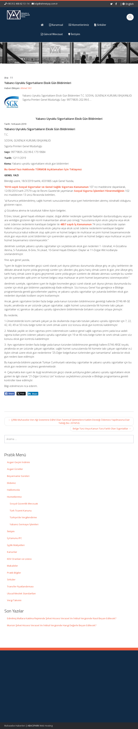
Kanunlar (12, 552)
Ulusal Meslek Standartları (21, 593)
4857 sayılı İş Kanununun (76, 224)
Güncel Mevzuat (85, 680)
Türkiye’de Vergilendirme (23, 517)
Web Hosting (46, 725)
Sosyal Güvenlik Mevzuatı (24, 503)
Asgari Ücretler (15, 469)
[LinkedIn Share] (32, 393)
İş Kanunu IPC (14, 538)
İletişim (11, 531)
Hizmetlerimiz (14, 496)
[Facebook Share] (9, 393)
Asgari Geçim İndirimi (18, 462)
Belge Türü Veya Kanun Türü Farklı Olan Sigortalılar (102, 428)
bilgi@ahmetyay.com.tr (46, 3)
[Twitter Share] (21, 393)
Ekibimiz (11, 483)
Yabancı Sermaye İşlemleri (24, 524)
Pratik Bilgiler (14, 572)
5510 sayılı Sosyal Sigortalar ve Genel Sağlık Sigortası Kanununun (47, 187)
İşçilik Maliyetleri (16, 545)
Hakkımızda (13, 489)
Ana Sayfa (82, 670)
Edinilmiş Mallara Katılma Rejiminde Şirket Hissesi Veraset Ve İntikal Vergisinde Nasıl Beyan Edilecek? (61, 618)
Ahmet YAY (26, 88)
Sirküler (11, 579)
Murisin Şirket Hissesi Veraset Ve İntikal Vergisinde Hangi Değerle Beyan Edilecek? (51, 625)
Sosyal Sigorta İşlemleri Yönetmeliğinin (99, 191)
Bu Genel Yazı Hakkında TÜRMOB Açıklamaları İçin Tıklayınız (43, 169)
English (128, 4)
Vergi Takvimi (14, 600)
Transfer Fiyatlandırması (20, 586)
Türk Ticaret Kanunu (21, 510)
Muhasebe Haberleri (14, 725)
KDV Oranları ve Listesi (19, 558)
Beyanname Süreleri (18, 476)
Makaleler (12, 565)
